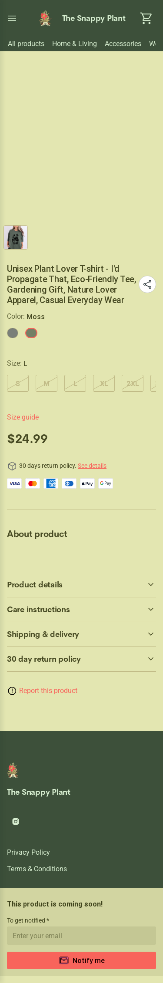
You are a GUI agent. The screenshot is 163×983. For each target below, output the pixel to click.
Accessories (123, 44)
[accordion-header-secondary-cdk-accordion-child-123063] (81, 609)
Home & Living (74, 44)
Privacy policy (28, 852)
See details (92, 465)
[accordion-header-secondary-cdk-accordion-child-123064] (81, 634)
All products (26, 44)
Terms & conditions (37, 869)
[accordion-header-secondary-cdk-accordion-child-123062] (81, 585)
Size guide (23, 417)
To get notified (27, 920)
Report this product (48, 690)
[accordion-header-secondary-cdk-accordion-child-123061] (81, 659)
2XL (132, 383)
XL (104, 383)
